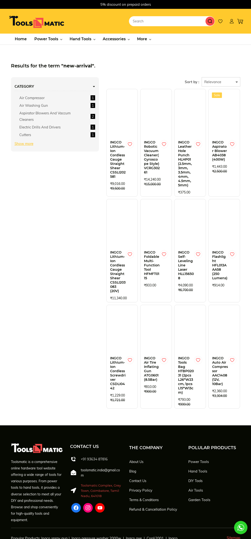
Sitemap (233, 505)
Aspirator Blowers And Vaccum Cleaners (34, 118)
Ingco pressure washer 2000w (96, 506)
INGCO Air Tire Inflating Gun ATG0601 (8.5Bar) (131, 346)
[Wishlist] (223, 20)
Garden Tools (199, 468)
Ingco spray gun (54, 506)
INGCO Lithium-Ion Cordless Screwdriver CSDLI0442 (88, 348)
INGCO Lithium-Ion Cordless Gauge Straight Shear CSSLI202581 (88, 154)
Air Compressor (32, 96)
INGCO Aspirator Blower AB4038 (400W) (212, 149)
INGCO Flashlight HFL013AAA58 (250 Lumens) (215, 248)
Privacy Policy (140, 458)
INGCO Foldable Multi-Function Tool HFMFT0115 (131, 251)
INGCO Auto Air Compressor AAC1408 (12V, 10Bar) (215, 348)
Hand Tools (197, 439)
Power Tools (198, 429)
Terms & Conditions (144, 468)
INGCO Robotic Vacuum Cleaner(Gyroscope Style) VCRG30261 (131, 151)
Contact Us (137, 449)
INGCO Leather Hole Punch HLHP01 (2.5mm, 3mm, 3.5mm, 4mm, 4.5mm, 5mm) (173, 158)
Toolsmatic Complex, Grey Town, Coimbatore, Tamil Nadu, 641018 (101, 459)
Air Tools (195, 458)
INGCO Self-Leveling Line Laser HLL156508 (173, 248)
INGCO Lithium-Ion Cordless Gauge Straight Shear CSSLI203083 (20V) (88, 257)
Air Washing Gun (33, 104)
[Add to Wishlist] (106, 143)
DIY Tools (195, 449)
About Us (136, 430)
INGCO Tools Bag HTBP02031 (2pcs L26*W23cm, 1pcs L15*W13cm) (172, 352)
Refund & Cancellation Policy (153, 477)
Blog (132, 439)
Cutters (25, 146)
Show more (24, 155)
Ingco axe (134, 506)
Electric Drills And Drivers (33, 135)
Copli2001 (155, 506)
